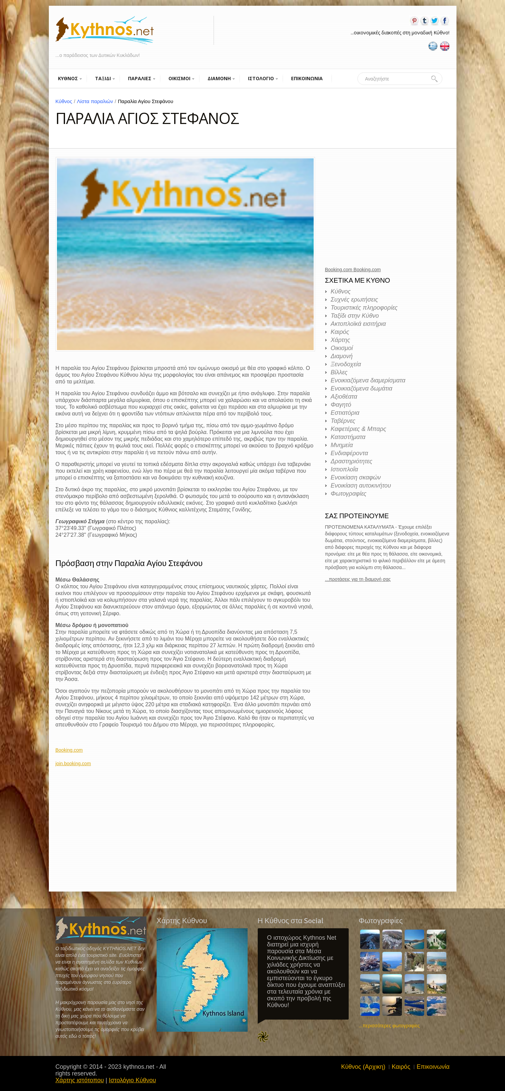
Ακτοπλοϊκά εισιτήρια (358, 323)
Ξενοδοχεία (346, 364)
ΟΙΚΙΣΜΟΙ (179, 78)
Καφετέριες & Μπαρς (358, 429)
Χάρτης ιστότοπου (80, 1080)
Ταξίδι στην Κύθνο (355, 315)
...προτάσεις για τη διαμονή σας (358, 579)
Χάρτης (340, 340)
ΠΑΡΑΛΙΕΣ (139, 78)
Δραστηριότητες (352, 461)
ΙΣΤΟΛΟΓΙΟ (261, 78)
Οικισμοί (342, 348)
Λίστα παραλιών (97, 101)
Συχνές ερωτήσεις (354, 299)
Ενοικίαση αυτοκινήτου (361, 485)
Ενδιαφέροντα (349, 453)
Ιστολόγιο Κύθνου (132, 1080)
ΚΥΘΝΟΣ (68, 78)
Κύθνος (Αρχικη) (363, 1066)
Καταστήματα (348, 437)
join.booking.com (73, 763)
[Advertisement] (185, 814)
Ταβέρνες (343, 420)
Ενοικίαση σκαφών (356, 477)
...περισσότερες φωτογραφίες (389, 1025)
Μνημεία (342, 445)
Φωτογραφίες (349, 493)
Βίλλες (339, 372)
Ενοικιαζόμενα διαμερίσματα (368, 380)
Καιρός (340, 332)
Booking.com (69, 750)
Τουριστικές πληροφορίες (364, 307)
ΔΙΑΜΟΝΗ (219, 78)
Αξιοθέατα (344, 396)
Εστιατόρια (345, 412)
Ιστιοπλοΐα (344, 469)
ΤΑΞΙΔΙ (103, 78)
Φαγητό (341, 404)
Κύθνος (66, 101)
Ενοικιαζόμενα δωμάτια (361, 388)
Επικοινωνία (433, 1066)
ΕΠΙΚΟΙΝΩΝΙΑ (307, 78)
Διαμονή (342, 356)
